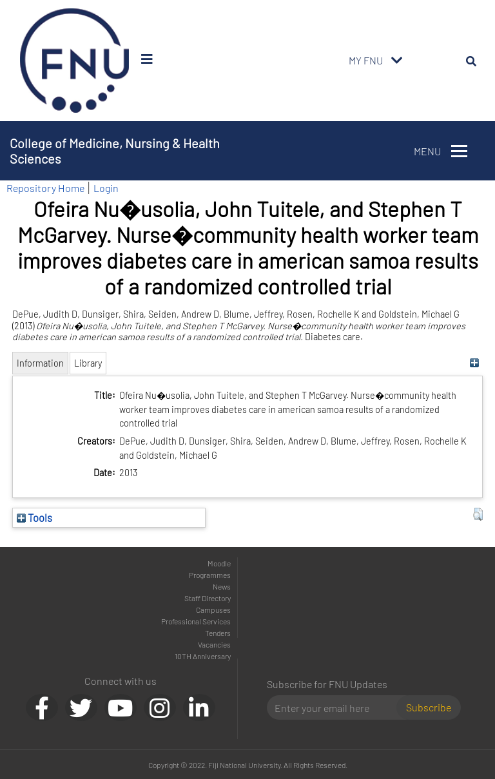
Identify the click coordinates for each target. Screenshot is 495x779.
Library (88, 363)
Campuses (213, 609)
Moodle (219, 563)
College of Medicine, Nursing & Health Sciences (115, 150)
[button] (478, 514)
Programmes (210, 574)
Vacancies (214, 644)
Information (40, 363)
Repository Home (45, 188)
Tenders (218, 632)
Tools (34, 517)
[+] (475, 363)
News (222, 586)
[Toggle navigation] (397, 60)
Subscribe (428, 707)
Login (106, 188)
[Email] (337, 707)
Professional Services (196, 621)
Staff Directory (207, 597)
